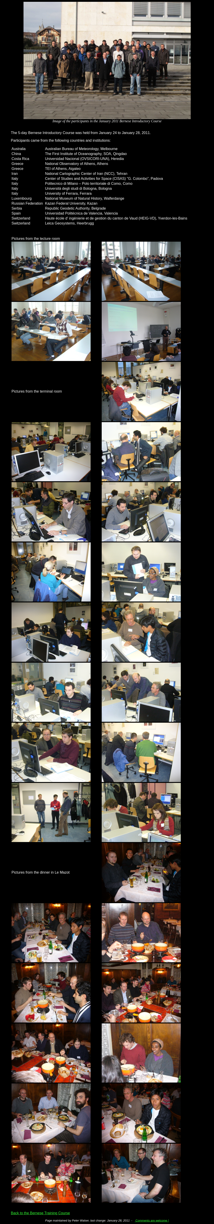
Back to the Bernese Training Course (40, 1213)
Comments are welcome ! (152, 1220)
